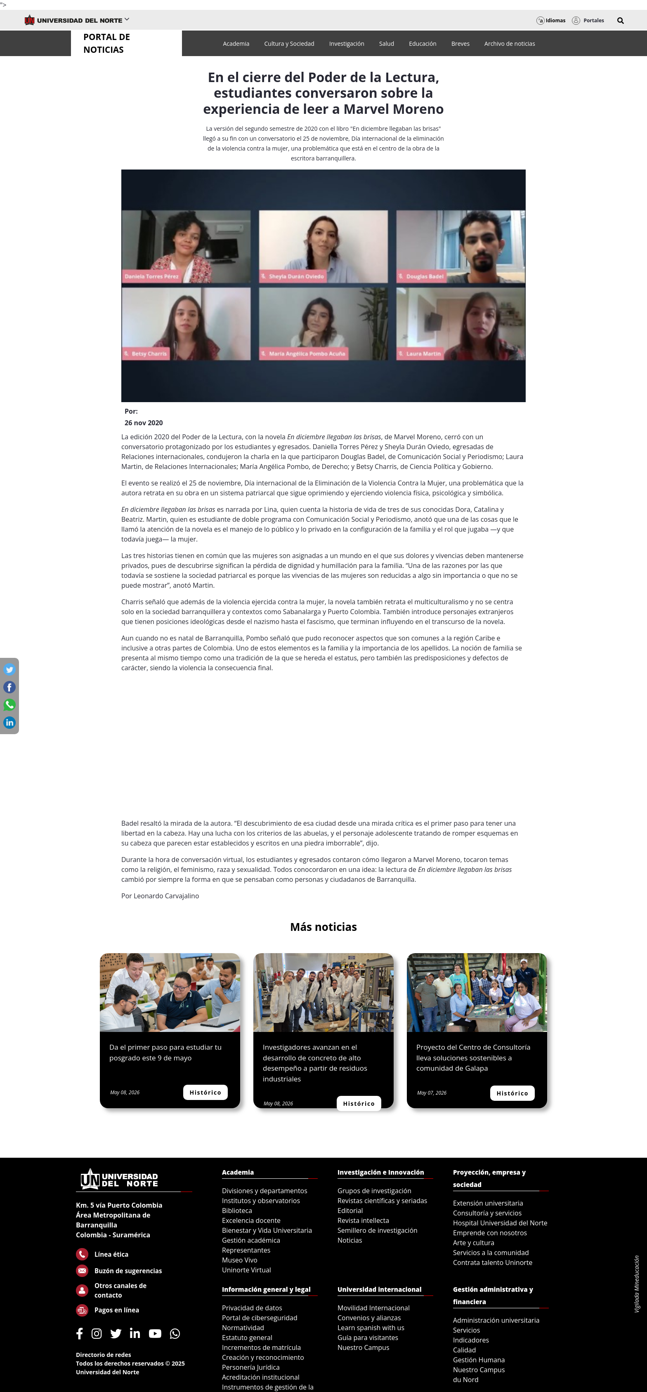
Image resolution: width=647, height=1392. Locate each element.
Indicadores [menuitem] (471, 1340)
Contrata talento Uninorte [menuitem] (493, 1262)
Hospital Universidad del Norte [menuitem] (500, 1222)
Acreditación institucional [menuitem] (261, 1377)
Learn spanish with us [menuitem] (371, 1327)
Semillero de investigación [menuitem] (378, 1230)
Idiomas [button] (551, 20)
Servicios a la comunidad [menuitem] (491, 1252)
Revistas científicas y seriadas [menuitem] (382, 1200)
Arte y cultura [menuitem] (473, 1242)
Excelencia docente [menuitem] (251, 1220)
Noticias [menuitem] (350, 1240)
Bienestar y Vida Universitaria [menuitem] (267, 1230)
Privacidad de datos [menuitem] (252, 1307)
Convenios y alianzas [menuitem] (369, 1317)
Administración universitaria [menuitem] (496, 1320)
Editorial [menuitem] (350, 1210)
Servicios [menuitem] (466, 1330)
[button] (620, 20)
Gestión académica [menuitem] (251, 1240)
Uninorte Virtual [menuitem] (246, 1269)
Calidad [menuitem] (464, 1349)
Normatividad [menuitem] (243, 1327)
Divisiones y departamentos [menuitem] (264, 1190)
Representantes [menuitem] (246, 1250)
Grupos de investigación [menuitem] (374, 1190)
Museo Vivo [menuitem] (239, 1260)
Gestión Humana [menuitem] (479, 1359)
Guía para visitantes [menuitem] (368, 1337)
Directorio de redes (103, 1355)
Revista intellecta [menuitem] (363, 1220)
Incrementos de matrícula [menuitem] (261, 1347)
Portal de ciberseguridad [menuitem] (260, 1317)
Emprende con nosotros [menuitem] (490, 1232)
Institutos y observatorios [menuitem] (261, 1200)
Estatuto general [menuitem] (247, 1337)
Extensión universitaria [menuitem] (488, 1203)
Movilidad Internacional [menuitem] (374, 1307)
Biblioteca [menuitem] (237, 1210)
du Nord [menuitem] (466, 1379)
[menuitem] (236, 43)
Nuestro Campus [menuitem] (364, 1347)
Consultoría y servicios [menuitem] (487, 1213)
